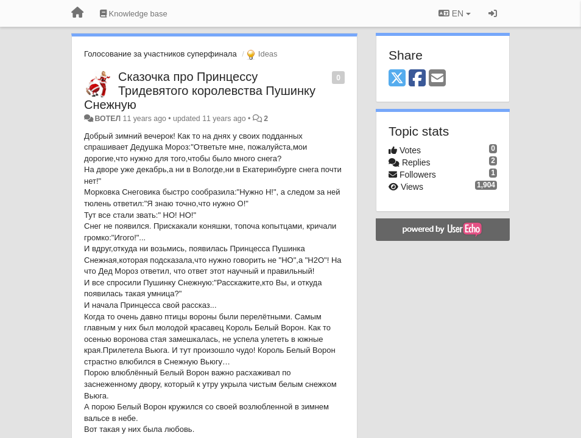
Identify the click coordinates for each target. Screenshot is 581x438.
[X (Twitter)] (397, 78)
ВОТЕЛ (107, 118)
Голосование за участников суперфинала (160, 53)
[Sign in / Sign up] (493, 13)
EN (454, 13)
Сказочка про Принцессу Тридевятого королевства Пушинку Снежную (199, 90)
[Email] (437, 78)
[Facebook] (417, 78)
